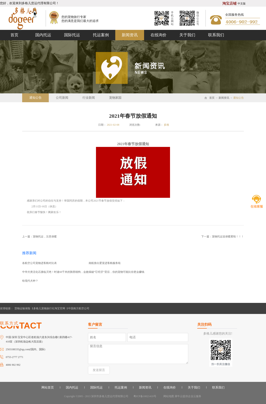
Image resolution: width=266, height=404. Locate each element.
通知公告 (238, 97)
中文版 (242, 3)
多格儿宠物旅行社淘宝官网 (49, 308)
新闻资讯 (224, 97)
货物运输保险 (22, 308)
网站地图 (168, 396)
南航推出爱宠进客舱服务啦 (105, 263)
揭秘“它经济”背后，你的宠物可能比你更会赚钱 (116, 271)
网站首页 (47, 387)
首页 (14, 35)
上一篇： (39, 236)
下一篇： (222, 236)
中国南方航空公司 (78, 308)
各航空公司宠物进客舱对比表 (39, 263)
